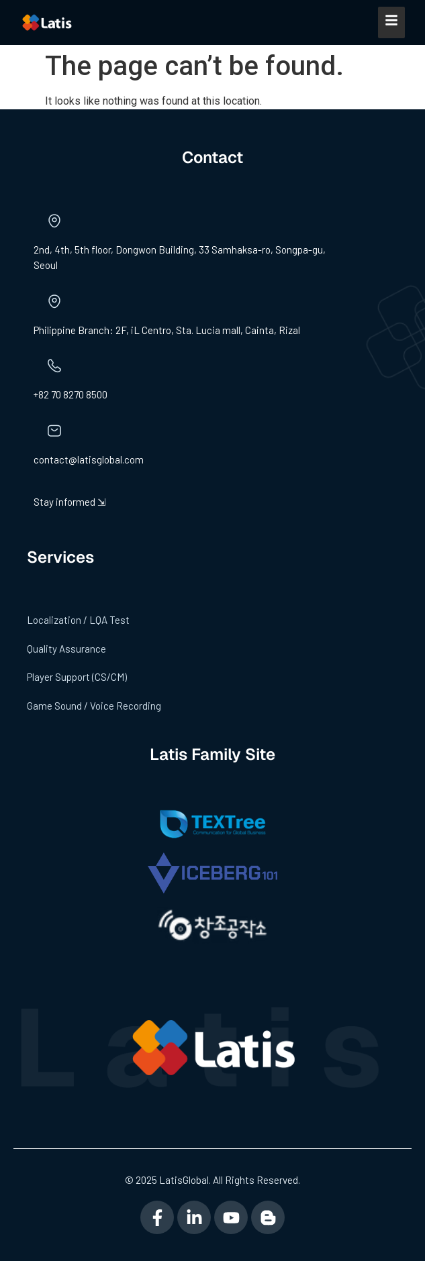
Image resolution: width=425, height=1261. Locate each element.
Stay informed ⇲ (70, 502)
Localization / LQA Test (78, 620)
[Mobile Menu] (391, 22)
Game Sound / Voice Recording (94, 706)
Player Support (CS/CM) (77, 677)
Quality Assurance (66, 649)
